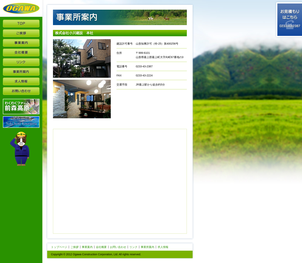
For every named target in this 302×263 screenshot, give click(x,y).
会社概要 (101, 247)
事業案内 (87, 247)
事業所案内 (147, 247)
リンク (133, 247)
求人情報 (163, 247)
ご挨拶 (74, 247)
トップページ (59, 247)
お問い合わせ (118, 247)
